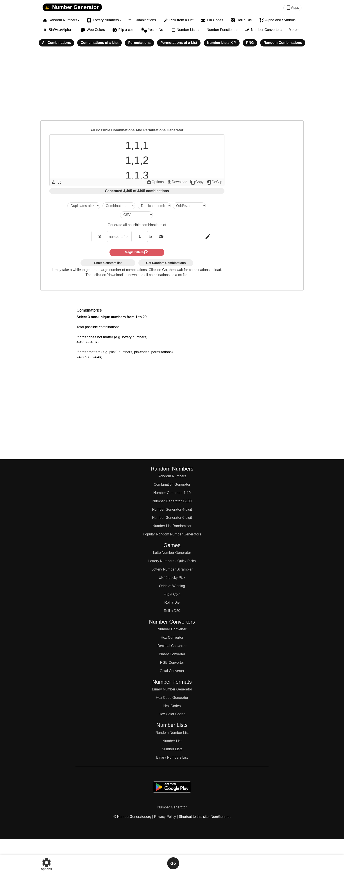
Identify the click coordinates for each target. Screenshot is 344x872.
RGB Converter (172, 662)
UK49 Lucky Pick (172, 578)
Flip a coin (123, 30)
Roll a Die (241, 20)
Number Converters (263, 30)
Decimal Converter (172, 646)
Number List (172, 741)
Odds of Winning (172, 586)
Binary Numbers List (172, 757)
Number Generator (71, 7)
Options (155, 182)
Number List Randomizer (172, 526)
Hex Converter (172, 637)
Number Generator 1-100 (172, 501)
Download (177, 182)
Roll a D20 (172, 611)
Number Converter (172, 629)
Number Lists (172, 749)
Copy (196, 182)
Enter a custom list (108, 263)
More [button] (294, 30)
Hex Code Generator (172, 697)
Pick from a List (178, 20)
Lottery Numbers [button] (103, 20)
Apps (292, 8)
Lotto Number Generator (172, 553)
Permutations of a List (178, 43)
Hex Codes (172, 706)
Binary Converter (172, 654)
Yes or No (152, 30)
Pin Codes (212, 20)
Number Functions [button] (222, 30)
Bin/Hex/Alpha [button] (57, 30)
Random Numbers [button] (60, 20)
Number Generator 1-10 (172, 493)
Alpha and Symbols (277, 20)
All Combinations (56, 43)
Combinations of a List (99, 43)
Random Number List (171, 733)
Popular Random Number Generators (172, 534)
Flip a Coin (172, 594)
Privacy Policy (165, 817)
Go (173, 863)
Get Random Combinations (166, 263)
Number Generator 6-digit (172, 517)
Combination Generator (172, 484)
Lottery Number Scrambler (172, 569)
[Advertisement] (172, 86)
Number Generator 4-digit (172, 509)
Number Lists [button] (184, 30)
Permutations (139, 43)
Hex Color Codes (172, 714)
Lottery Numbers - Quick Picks (172, 561)
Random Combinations (282, 43)
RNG (250, 43)
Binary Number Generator (172, 689)
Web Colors (92, 30)
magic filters (137, 252)
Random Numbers (172, 476)
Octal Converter (172, 671)
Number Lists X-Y (221, 43)
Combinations (142, 20)
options (46, 863)
